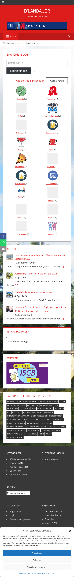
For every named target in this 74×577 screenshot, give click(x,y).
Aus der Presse (17, 466)
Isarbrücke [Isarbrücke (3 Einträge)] (16, 412)
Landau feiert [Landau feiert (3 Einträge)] (45, 419)
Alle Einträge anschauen (30, 80)
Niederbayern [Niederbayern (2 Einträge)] (46, 423)
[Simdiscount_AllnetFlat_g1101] (27, 382)
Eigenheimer (16, 470)
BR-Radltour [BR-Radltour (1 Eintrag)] (12, 409)
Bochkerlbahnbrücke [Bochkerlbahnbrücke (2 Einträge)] (16, 405)
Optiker (51, 217)
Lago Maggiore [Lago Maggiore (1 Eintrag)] (13, 419)
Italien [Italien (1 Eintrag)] (39, 412)
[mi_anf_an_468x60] (37, 28)
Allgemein (20, 99)
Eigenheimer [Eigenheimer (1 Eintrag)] (25, 409)
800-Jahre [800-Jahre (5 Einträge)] (32, 401)
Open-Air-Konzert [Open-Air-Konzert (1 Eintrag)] (32, 427)
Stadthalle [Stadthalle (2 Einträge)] (55, 430)
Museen (20, 217)
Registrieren (16, 511)
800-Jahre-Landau (18, 459)
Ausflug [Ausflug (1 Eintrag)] (41, 401)
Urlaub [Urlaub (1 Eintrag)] (49, 434)
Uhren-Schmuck (20, 234)
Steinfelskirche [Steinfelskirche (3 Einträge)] (30, 434)
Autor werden (52, 459)
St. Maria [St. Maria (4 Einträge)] (45, 430)
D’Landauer (37, 10)
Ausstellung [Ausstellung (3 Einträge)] (52, 401)
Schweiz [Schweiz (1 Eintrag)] (62, 427)
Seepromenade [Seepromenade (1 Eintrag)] (33, 430)
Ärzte (20, 116)
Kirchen (51, 200)
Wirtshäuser (20, 183)
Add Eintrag (57, 80)
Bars (20, 150)
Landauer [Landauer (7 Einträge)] (34, 419)
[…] (62, 266)
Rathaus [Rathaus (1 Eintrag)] (44, 427)
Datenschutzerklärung (39, 573)
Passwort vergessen (20, 519)
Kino (20, 196)
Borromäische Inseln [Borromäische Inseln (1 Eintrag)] (49, 405)
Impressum (52, 573)
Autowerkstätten (51, 116)
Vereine (51, 234)
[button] (70, 530)
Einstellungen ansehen (37, 567)
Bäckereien (20, 133)
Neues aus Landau (19, 474)
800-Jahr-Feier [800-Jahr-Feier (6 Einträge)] (21, 401)
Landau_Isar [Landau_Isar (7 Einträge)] (58, 419)
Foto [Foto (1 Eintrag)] (34, 409)
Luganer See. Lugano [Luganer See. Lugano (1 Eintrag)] (16, 423)
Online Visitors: (53, 511)
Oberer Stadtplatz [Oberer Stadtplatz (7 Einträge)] (15, 427)
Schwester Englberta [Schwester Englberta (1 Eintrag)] (16, 430)
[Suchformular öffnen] (69, 36)
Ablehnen (37, 560)
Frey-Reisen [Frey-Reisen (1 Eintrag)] (59, 409)
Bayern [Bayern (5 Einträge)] (62, 401)
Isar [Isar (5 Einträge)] (8, 412)
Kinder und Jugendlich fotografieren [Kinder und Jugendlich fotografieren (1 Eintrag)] (46, 416)
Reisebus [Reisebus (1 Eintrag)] (53, 427)
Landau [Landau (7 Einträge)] (25, 419)
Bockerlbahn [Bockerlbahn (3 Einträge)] (32, 405)
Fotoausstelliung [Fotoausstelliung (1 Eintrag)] (45, 409)
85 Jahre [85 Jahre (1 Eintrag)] (10, 401)
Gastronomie (51, 133)
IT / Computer (51, 183)
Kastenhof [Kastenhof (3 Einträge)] (48, 412)
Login (12, 515)
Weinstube (51, 167)
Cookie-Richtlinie (24, 573)
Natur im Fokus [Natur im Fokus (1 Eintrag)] (33, 423)
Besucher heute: (53, 515)
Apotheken (51, 99)
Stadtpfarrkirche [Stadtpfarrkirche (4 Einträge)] (14, 434)
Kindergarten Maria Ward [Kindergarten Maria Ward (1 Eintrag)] (18, 416)
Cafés (51, 150)
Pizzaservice (19, 167)
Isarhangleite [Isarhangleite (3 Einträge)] (29, 412)
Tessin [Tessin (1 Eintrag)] (41, 434)
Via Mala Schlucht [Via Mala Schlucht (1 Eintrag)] (15, 437)
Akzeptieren (37, 553)
